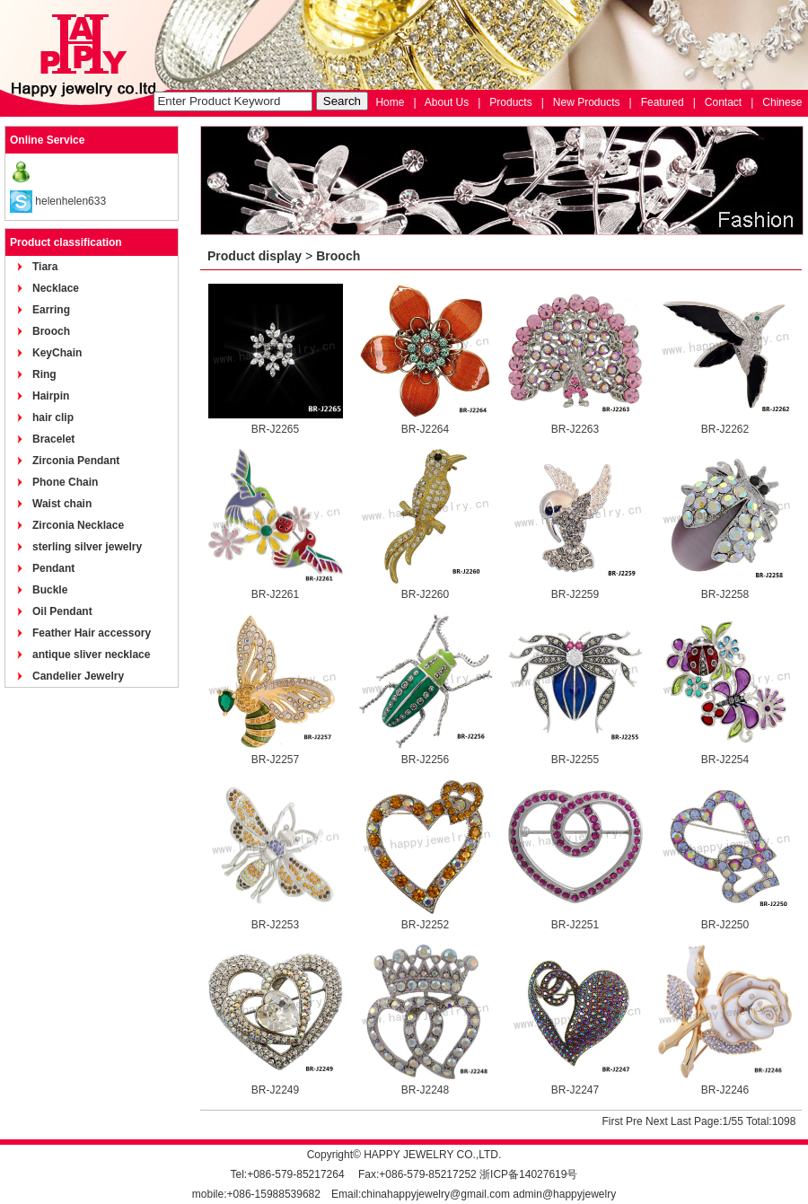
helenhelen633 (70, 201)
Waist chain (62, 503)
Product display (254, 256)
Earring (51, 309)
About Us (447, 102)
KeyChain (57, 353)
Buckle (49, 590)
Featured (662, 102)
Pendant (53, 568)
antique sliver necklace (91, 654)
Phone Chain (65, 482)
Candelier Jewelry (78, 676)
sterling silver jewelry (87, 546)
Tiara (44, 266)
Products (510, 102)
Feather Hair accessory (91, 633)
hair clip (53, 417)
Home (389, 102)
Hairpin (50, 396)
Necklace (55, 288)
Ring (44, 374)
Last (681, 1121)
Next (657, 1121)
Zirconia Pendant (75, 460)
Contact (723, 102)
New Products (586, 102)
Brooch (51, 331)
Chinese (782, 102)
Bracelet (53, 439)
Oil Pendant (62, 611)
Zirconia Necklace (78, 525)
